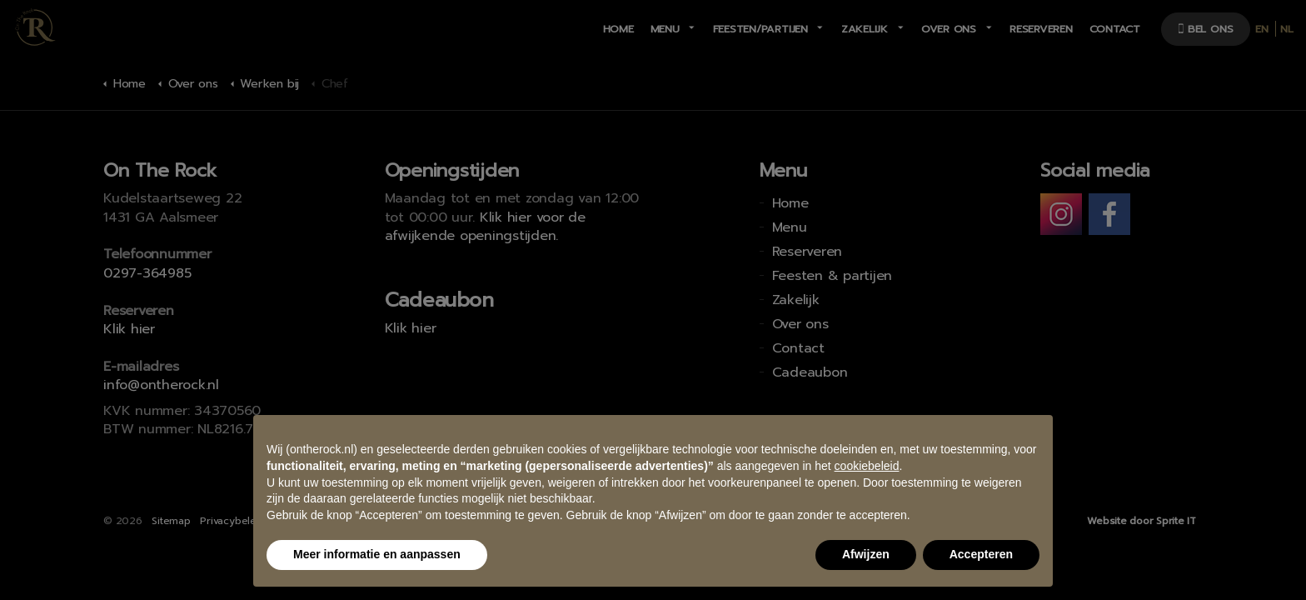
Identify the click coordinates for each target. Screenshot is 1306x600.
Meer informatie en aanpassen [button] (377, 554)
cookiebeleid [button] (867, 465)
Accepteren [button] (981, 554)
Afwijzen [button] (866, 554)
